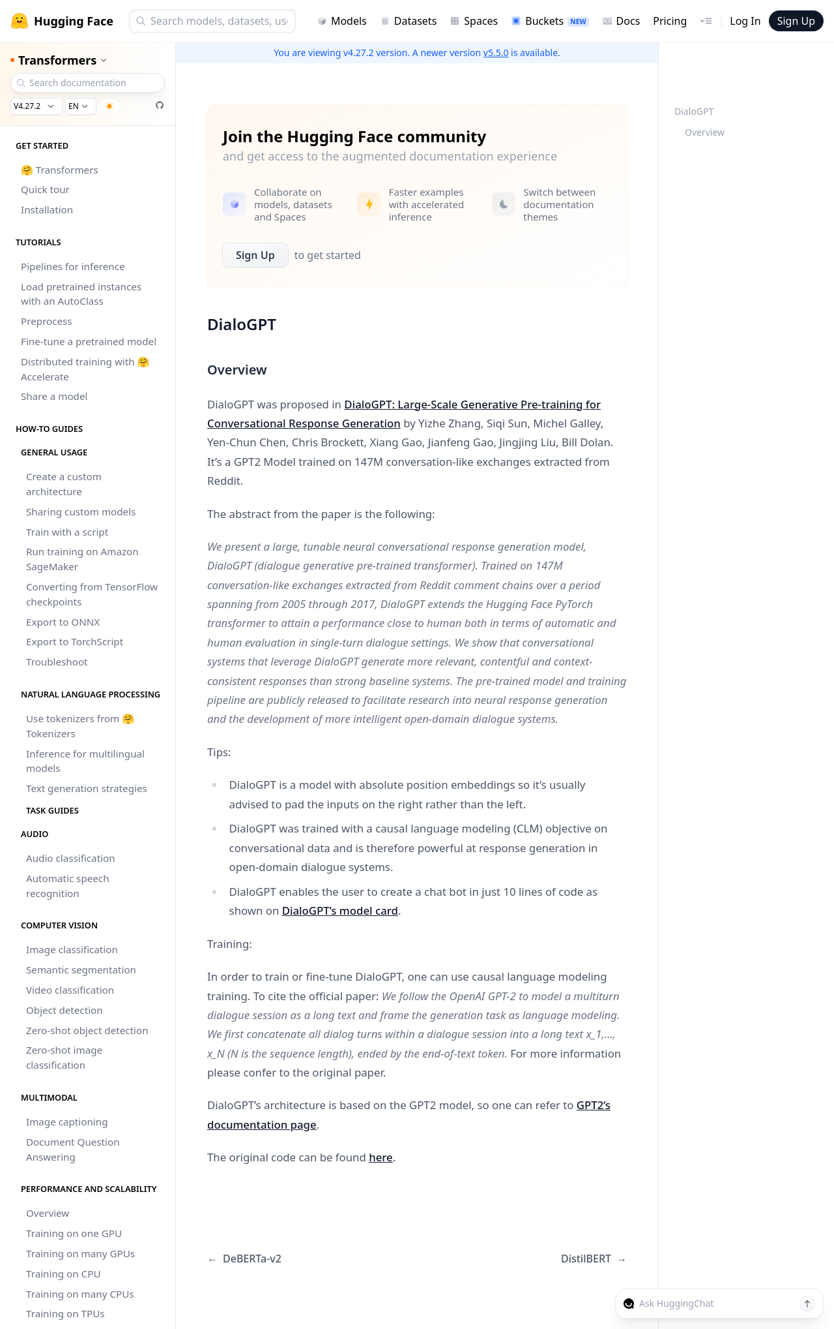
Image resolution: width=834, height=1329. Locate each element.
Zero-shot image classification (64, 1057)
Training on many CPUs (80, 1293)
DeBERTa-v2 (244, 1258)
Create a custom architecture (64, 484)
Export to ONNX (63, 621)
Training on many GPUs (80, 1253)
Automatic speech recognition (67, 886)
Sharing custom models (81, 511)
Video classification (70, 989)
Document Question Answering (73, 1149)
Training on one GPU (74, 1233)
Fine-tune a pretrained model (88, 341)
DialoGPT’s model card (340, 910)
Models (342, 21)
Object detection (64, 1009)
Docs (621, 21)
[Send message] (807, 1303)
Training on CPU (63, 1273)
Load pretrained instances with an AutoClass (81, 294)
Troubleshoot (57, 661)
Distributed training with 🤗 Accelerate (85, 369)
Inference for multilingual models (85, 761)
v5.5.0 (496, 52)
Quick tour (45, 189)
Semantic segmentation (81, 969)
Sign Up (796, 21)
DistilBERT (594, 1258)
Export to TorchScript (74, 641)
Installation (47, 209)
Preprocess (46, 321)
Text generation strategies (86, 788)
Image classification (72, 949)
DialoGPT (693, 111)
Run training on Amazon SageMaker (82, 559)
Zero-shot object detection (87, 1030)
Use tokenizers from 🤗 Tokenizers (80, 726)
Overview (47, 1212)
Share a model (54, 396)
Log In (745, 21)
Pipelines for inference (73, 266)
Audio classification (70, 857)
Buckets (549, 21)
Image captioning (67, 1121)
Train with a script (67, 531)
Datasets (408, 21)
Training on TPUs (65, 1313)
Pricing (670, 21)
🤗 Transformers (59, 169)
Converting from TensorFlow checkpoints (92, 594)
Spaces (474, 21)
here (381, 1157)
